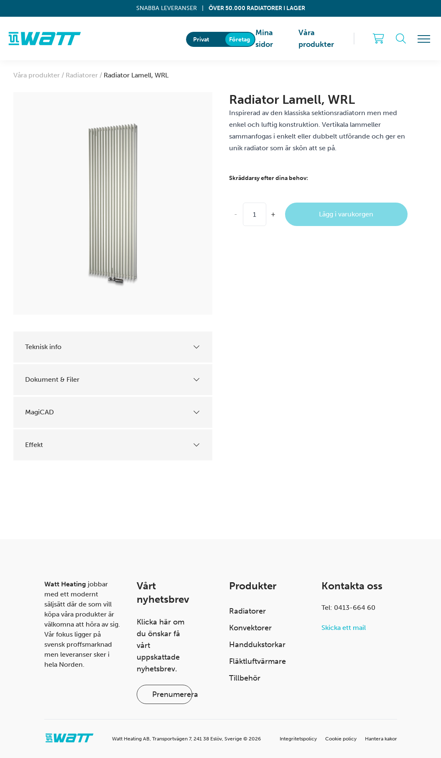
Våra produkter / (39, 75)
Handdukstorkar (257, 644)
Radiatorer (247, 611)
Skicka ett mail (343, 628)
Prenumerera (172, 694)
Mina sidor (264, 38)
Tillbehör (244, 678)
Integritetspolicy (298, 739)
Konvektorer (250, 627)
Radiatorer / (85, 75)
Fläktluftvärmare (257, 661)
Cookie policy (341, 739)
